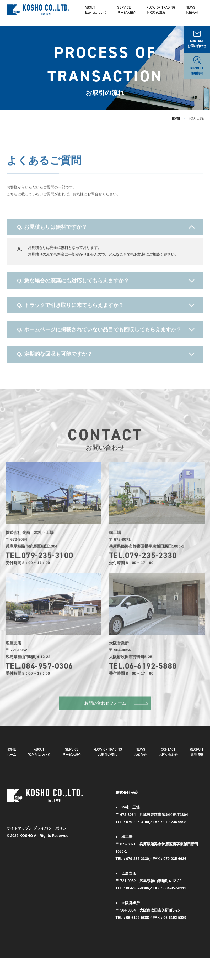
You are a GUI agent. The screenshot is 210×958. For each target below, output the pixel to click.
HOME (176, 118)
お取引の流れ (107, 752)
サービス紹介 (71, 752)
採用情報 (196, 752)
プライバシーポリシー (51, 828)
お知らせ (192, 13)
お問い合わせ (168, 752)
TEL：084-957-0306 (132, 888)
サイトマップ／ (19, 828)
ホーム (11, 752)
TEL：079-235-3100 (132, 822)
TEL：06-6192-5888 (132, 917)
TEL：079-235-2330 (132, 859)
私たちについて (96, 13)
